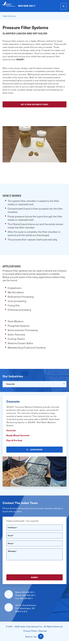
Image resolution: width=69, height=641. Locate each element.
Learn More (36, 449)
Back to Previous (9, 16)
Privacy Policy (30, 630)
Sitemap (43, 630)
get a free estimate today (34, 104)
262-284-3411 (29, 595)
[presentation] (25, 567)
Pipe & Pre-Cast (14, 440)
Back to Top (34, 636)
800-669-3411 (26, 5)
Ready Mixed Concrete (17, 435)
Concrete (10, 384)
